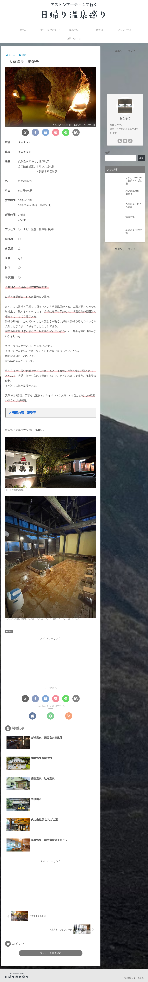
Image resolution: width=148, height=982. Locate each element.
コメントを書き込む (51, 953)
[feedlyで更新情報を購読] (50, 716)
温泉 (9, 632)
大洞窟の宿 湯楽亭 (22, 412)
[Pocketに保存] (55, 132)
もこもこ (125, 118)
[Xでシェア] (25, 132)
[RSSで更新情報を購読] (69, 716)
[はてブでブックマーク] (45, 132)
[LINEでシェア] (65, 132)
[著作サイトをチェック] (32, 716)
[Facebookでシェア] (35, 132)
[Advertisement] (50, 661)
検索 (107, 152)
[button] (76, 132)
